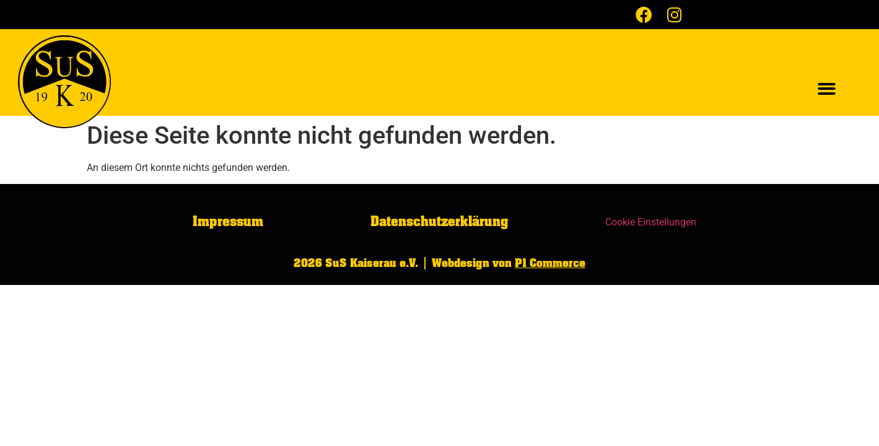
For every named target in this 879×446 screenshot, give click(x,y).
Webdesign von (508, 263)
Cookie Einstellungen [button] (650, 222)
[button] (826, 89)
